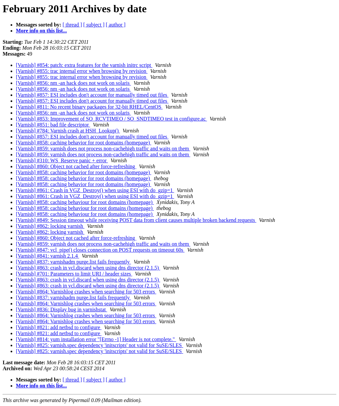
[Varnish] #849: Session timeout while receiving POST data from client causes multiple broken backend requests (136, 220)
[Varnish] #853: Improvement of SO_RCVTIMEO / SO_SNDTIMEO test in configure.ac (111, 119)
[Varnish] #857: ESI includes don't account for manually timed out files (92, 95)
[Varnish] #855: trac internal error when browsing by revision (82, 71)
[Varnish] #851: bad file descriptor (53, 124)
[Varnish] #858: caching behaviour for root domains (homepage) (85, 202)
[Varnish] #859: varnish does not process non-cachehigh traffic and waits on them (103, 148)
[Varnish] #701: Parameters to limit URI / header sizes (74, 274)
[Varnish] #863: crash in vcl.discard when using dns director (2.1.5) (88, 268)
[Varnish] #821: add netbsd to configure (59, 327)
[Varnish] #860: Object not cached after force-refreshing (76, 166)
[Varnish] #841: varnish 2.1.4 (47, 256)
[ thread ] (72, 24)
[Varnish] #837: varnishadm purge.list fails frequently (73, 262)
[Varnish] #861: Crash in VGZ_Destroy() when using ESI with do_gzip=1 (95, 190)
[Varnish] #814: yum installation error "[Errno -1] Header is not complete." (96, 339)
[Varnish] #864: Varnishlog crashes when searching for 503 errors (86, 291)
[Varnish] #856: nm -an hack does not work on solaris (73, 83)
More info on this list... (41, 30)
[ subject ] (94, 24)
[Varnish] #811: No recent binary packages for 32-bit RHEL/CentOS (89, 107)
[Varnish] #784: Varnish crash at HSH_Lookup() (68, 130)
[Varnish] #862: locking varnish (50, 226)
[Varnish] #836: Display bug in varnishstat (61, 309)
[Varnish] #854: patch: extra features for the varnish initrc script (84, 65)
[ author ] (116, 24)
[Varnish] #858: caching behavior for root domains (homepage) (83, 142)
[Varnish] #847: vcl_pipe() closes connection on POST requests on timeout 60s (100, 250)
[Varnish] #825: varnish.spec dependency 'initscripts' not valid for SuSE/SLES (99, 345)
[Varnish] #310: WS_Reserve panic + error (62, 160)
